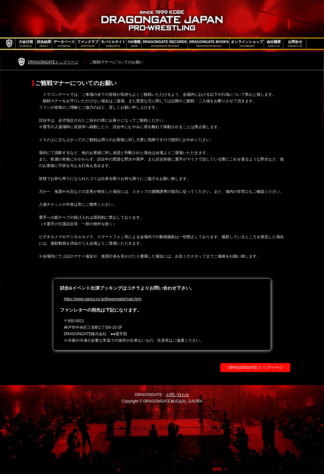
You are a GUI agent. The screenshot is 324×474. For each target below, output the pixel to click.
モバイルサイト (113, 44)
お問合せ (295, 44)
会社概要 (274, 44)
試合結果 (44, 44)
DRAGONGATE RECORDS (165, 44)
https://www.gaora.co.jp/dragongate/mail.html (102, 299)
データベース (64, 44)
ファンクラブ (87, 44)
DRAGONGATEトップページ (53, 62)
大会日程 (26, 44)
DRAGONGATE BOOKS (209, 44)
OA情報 (134, 44)
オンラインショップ (247, 44)
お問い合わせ (177, 394)
